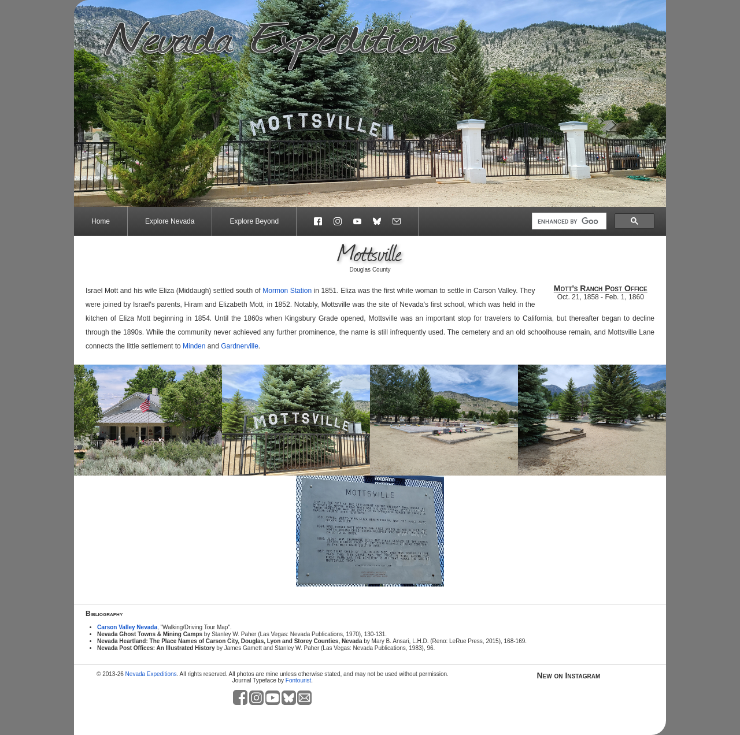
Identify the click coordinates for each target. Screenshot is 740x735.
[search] (568, 221)
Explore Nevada (169, 221)
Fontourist (298, 680)
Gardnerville (239, 346)
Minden (194, 346)
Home (100, 221)
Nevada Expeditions (151, 674)
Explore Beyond (254, 221)
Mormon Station (287, 291)
